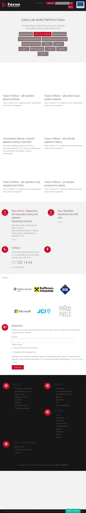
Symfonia (59, 44)
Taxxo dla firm (60, 388)
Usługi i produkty (20, 394)
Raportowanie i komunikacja (31, 44)
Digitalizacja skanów (59, 34)
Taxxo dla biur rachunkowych (23, 388)
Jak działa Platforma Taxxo (23, 391)
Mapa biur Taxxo (20, 447)
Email (14, 337)
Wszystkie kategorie (26, 34)
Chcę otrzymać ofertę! (62, 405)
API (57, 403)
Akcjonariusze (60, 432)
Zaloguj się (50, 3)
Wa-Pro (43, 54)
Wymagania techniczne (22, 405)
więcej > (14, 239)
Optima (47, 44)
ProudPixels (64, 465)
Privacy (58, 434)
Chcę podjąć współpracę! (22, 408)
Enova (50, 49)
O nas (58, 415)
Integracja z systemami (22, 397)
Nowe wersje (60, 420)
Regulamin (59, 429)
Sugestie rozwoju (61, 423)
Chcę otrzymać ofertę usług (23, 449)
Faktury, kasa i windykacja (42, 34)
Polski (41, 3)
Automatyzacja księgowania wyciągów (55, 39)
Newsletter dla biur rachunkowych (25, 348)
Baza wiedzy (18, 400)
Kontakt (58, 437)
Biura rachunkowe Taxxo (63, 394)
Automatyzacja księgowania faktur (29, 39)
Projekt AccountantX (62, 426)
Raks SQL (62, 49)
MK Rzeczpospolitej (37, 49)
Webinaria (18, 403)
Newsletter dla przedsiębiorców (24, 352)
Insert (24, 49)
